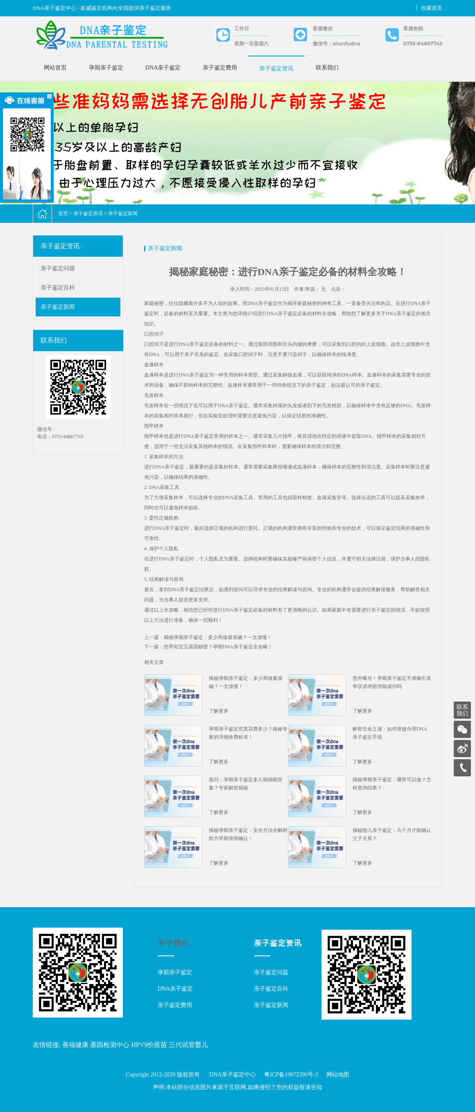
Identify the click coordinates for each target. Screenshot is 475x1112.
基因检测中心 (109, 1044)
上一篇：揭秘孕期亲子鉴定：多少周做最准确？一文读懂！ (208, 637)
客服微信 (322, 28)
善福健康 (75, 1044)
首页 (63, 213)
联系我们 (327, 68)
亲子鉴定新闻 (123, 213)
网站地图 (337, 1075)
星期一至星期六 (251, 43)
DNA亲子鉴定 (163, 68)
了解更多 (218, 711)
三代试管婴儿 (188, 1044)
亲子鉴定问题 (58, 268)
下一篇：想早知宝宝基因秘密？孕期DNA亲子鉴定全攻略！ (208, 647)
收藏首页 (431, 8)
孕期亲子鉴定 (106, 68)
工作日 (241, 28)
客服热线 (413, 28)
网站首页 (55, 68)
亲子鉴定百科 (58, 288)
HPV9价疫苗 (149, 1044)
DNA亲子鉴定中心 (232, 1075)
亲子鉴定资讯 (276, 68)
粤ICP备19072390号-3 (291, 1075)
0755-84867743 (422, 43)
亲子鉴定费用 (220, 68)
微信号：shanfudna (336, 43)
